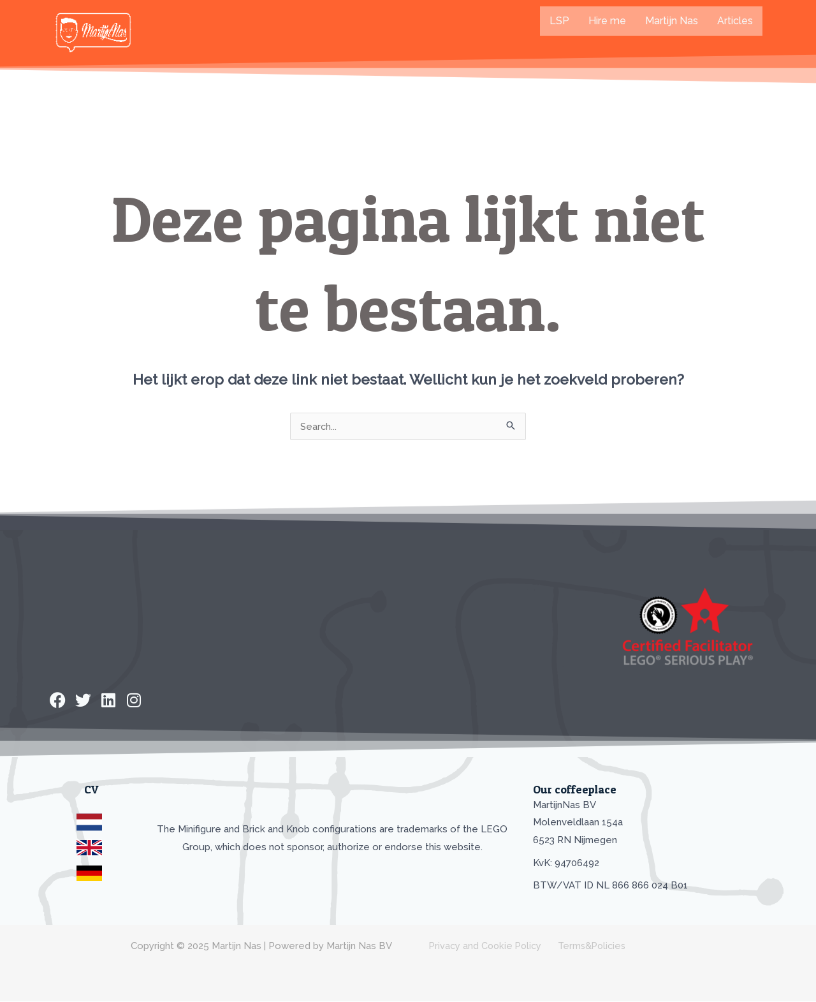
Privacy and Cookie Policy (482, 946)
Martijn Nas (671, 21)
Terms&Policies (586, 946)
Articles (735, 21)
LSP (559, 21)
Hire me (607, 21)
